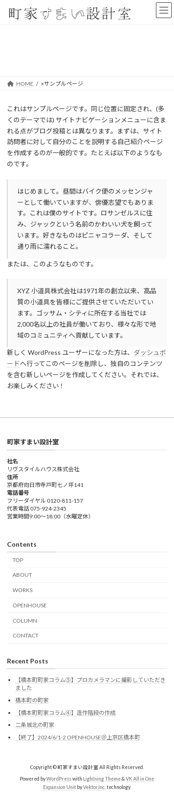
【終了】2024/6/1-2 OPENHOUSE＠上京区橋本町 (77, 736)
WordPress (58, 778)
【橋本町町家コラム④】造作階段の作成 (65, 712)
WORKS (22, 590)
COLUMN (25, 620)
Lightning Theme (102, 778)
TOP (18, 559)
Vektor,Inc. (94, 786)
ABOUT (22, 574)
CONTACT (26, 635)
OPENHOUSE (30, 604)
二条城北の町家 (34, 724)
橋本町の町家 (32, 700)
